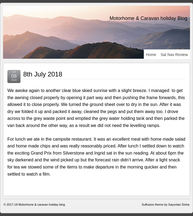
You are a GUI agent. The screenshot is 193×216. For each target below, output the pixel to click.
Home (151, 54)
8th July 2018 (42, 74)
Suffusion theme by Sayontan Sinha (165, 204)
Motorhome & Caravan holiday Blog (148, 18)
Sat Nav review (174, 54)
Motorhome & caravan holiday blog (42, 204)
